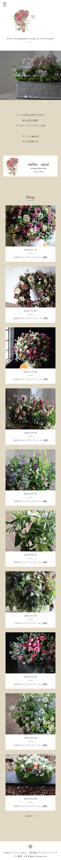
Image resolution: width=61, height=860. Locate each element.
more (31, 816)
